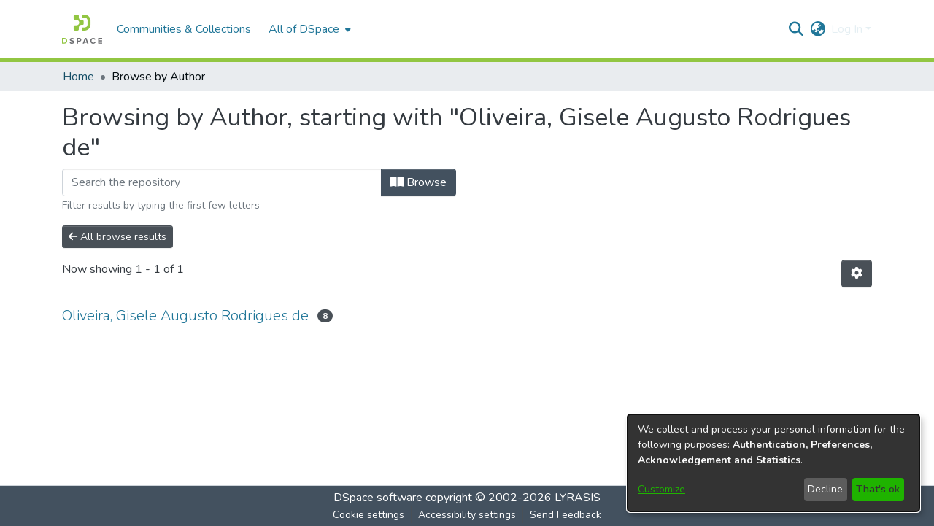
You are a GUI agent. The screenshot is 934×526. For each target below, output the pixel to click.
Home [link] (78, 77)
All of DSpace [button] (304, 29)
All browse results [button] (117, 237)
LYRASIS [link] (578, 498)
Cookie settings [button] (368, 515)
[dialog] (773, 462)
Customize (661, 489)
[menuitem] (308, 29)
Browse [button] (418, 182)
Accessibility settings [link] (467, 515)
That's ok (878, 489)
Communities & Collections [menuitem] (184, 29)
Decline (825, 489)
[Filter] (222, 182)
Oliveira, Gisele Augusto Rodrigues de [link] (185, 315)
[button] (82, 29)
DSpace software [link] (377, 498)
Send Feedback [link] (565, 515)
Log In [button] (848, 29)
